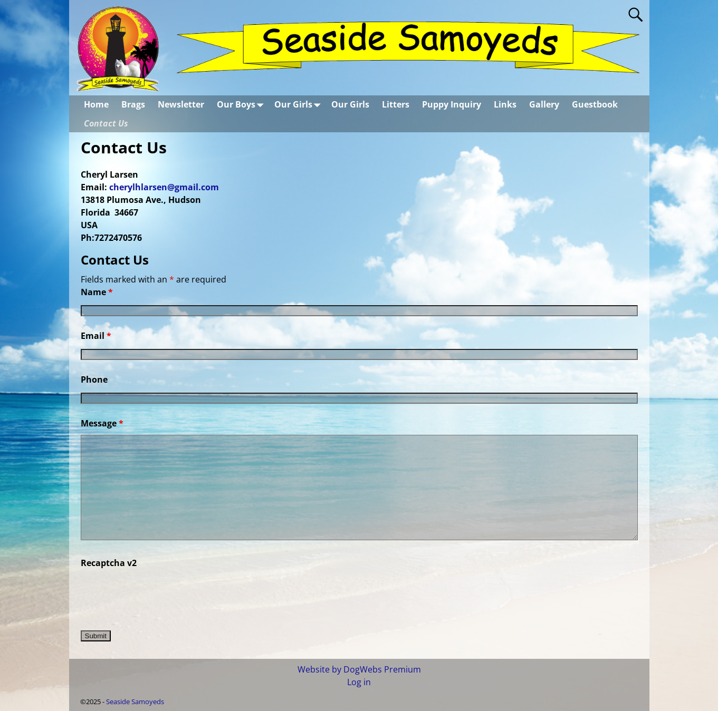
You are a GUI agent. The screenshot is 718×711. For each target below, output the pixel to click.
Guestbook (595, 104)
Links (505, 104)
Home (96, 104)
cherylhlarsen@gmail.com (164, 187)
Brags (133, 104)
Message (102, 423)
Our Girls (299, 104)
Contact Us (106, 123)
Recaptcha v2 (109, 563)
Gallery (544, 104)
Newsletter (181, 104)
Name (97, 292)
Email (96, 336)
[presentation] (161, 595)
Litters (395, 104)
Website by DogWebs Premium (359, 669)
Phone (94, 379)
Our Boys (242, 104)
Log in (359, 682)
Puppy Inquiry (451, 104)
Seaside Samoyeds (135, 701)
